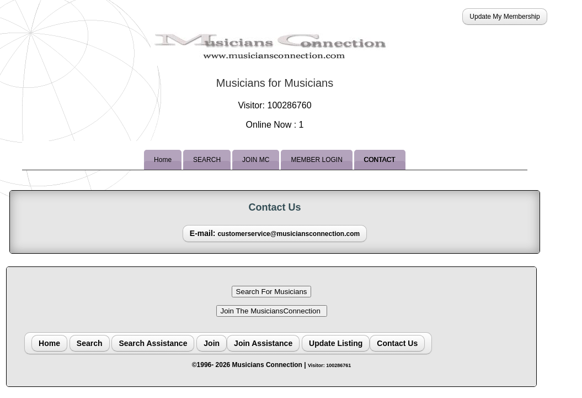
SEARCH (207, 160)
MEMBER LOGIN (316, 160)
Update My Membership (504, 16)
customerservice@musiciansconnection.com (288, 234)
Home (163, 160)
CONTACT (380, 160)
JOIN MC (255, 160)
